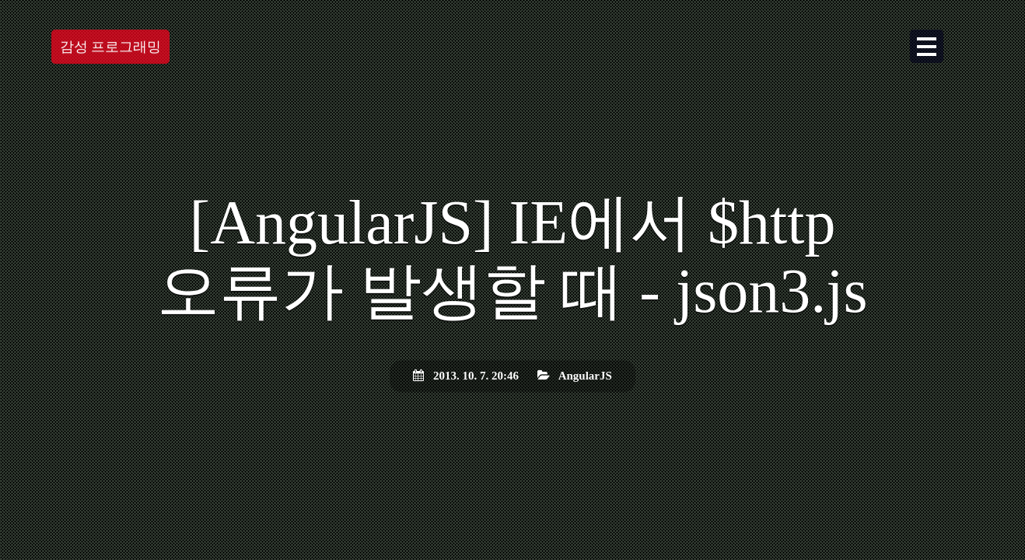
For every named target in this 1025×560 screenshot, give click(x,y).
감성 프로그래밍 (111, 46)
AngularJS (585, 375)
